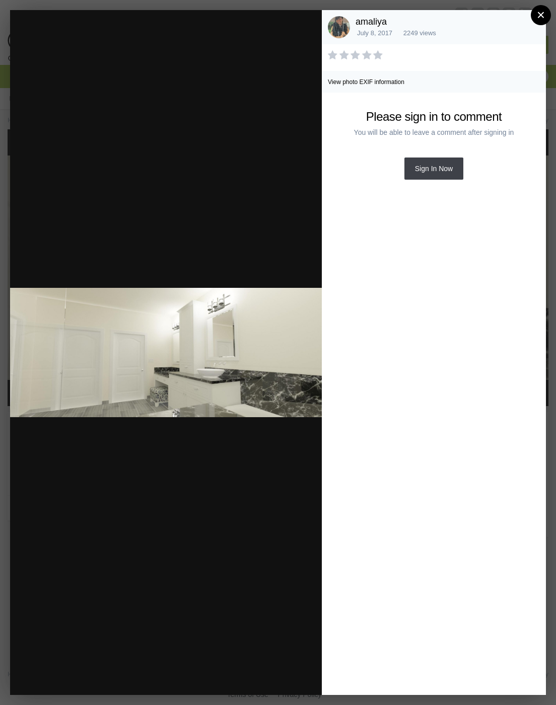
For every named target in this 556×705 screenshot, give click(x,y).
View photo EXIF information (366, 82)
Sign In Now (434, 169)
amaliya (371, 22)
